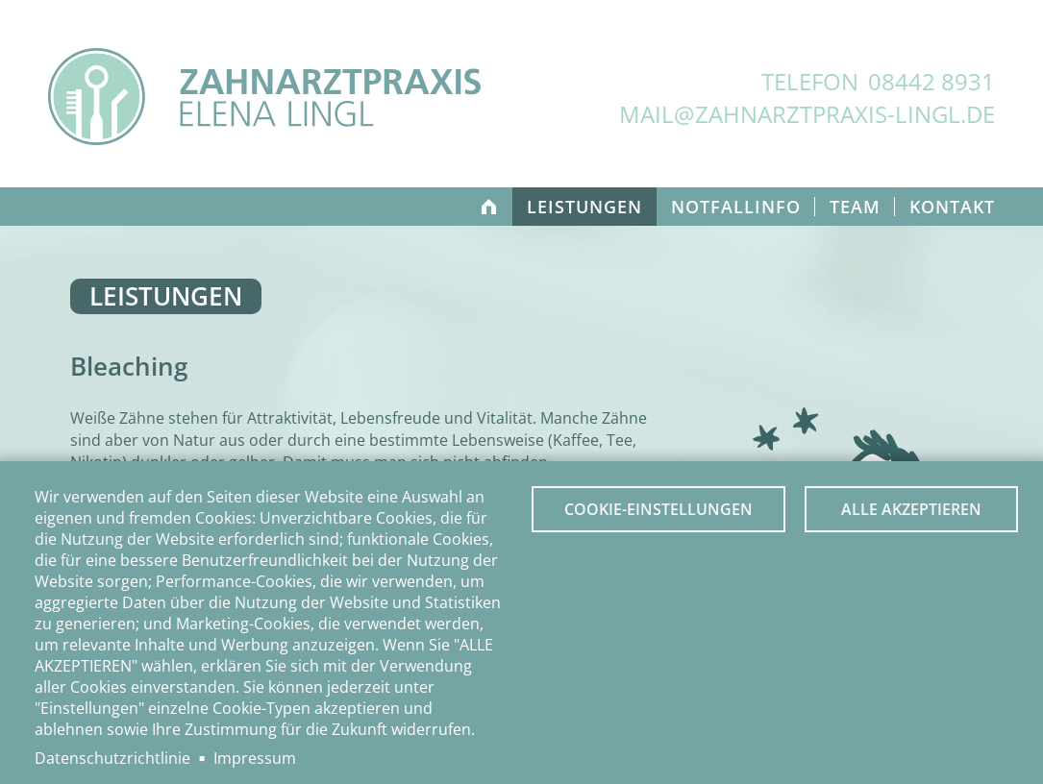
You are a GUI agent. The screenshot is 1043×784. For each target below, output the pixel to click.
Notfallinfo (736, 206)
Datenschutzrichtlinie (112, 758)
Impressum (254, 758)
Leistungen (584, 206)
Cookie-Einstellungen (658, 509)
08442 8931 (931, 81)
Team (855, 206)
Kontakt (952, 206)
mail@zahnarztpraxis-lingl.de (807, 114)
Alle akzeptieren (911, 509)
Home (488, 206)
